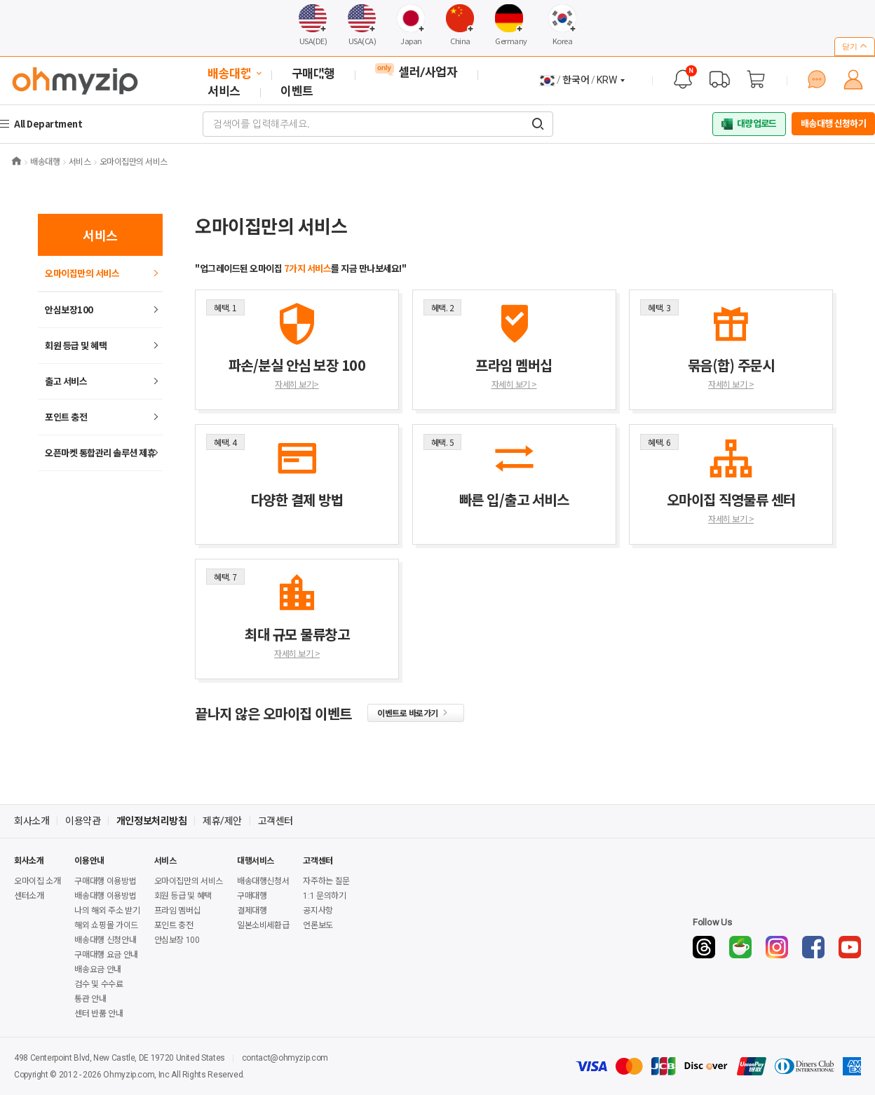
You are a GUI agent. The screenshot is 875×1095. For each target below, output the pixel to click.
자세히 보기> (297, 384)
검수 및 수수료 (98, 984)
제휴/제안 (222, 821)
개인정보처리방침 (151, 821)
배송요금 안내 (97, 969)
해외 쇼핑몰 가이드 (105, 925)
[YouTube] (850, 947)
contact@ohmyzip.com (285, 1058)
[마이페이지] (853, 79)
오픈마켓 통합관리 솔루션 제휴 (100, 452)
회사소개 (31, 821)
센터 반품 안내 (98, 1014)
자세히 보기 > (514, 384)
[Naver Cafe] (740, 947)
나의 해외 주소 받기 (107, 911)
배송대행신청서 (263, 881)
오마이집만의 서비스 (82, 273)
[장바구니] (755, 79)
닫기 (854, 46)
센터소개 (29, 896)
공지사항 (318, 911)
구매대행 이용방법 (105, 881)
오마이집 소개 (37, 881)
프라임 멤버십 (177, 911)
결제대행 (252, 911)
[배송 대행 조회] (719, 79)
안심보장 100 (177, 940)
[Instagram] (777, 947)
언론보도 (318, 925)
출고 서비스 (66, 381)
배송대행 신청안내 (105, 940)
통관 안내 (90, 999)
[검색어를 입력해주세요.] (537, 124)
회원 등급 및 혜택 (76, 345)
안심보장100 (69, 309)
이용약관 (82, 821)
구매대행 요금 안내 (105, 955)
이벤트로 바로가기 (415, 713)
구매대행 (252, 896)
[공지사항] (682, 79)
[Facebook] (813, 947)
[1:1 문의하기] (816, 79)
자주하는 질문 (326, 881)
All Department (50, 123)
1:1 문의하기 (324, 896)
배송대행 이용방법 (105, 896)
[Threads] (704, 947)
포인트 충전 (66, 416)
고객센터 (275, 821)
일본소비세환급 (263, 925)
